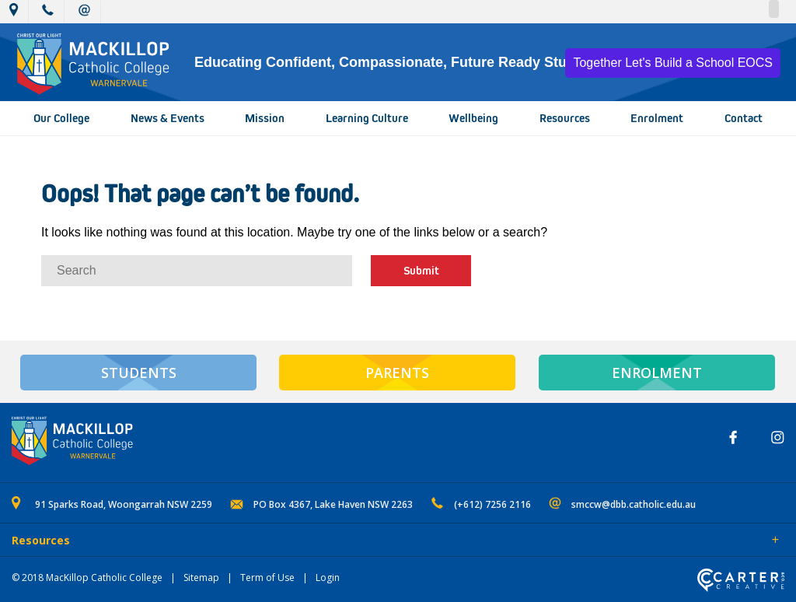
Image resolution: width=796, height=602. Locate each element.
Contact (743, 118)
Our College (61, 118)
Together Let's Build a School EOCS (673, 62)
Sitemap (201, 577)
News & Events (167, 118)
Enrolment (656, 118)
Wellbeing (473, 118)
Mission (265, 118)
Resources (564, 118)
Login (328, 577)
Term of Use (267, 577)
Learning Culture (367, 118)
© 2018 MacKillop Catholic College (87, 577)
